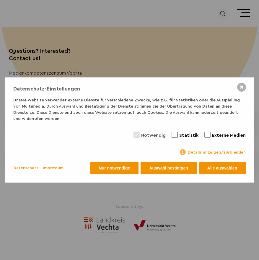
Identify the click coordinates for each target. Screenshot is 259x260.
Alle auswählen (222, 168)
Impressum (53, 168)
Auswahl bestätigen (168, 168)
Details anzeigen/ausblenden (217, 152)
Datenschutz (26, 168)
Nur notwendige (114, 168)
